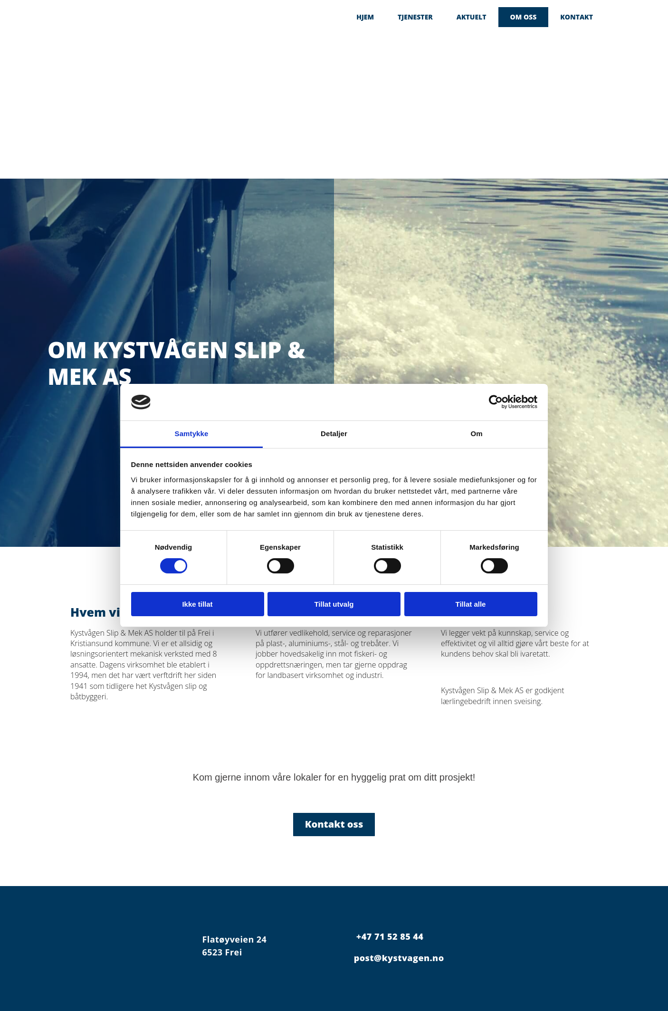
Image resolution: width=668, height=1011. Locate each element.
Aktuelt (472, 16)
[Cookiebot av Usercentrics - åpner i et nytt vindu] (495, 402)
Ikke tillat (197, 604)
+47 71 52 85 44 (389, 936)
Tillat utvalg (333, 604)
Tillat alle (471, 604)
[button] (334, 824)
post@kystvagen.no (399, 957)
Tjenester (415, 16)
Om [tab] (476, 433)
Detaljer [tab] (334, 433)
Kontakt (576, 16)
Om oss (523, 16)
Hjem (365, 16)
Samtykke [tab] (192, 433)
